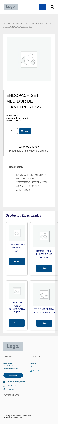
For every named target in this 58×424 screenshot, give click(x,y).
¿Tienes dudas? (29, 146)
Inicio (6, 23)
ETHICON (14, 23)
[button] (42, 7)
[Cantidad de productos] (13, 131)
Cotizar (25, 131)
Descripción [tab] (16, 166)
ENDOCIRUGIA (27, 23)
